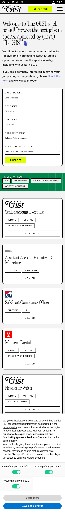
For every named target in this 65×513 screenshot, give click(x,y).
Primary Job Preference (18, 146)
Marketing (20, 180)
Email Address (13, 93)
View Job (32, 233)
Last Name (11, 119)
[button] (60, 9)
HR (6, 180)
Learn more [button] (32, 497)
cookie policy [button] (9, 440)
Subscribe (15, 160)
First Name (11, 106)
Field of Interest (15, 133)
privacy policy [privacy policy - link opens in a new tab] (10, 427)
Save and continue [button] (32, 506)
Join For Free (40, 9)
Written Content (15, 186)
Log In (59, 2)
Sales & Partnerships (46, 180)
